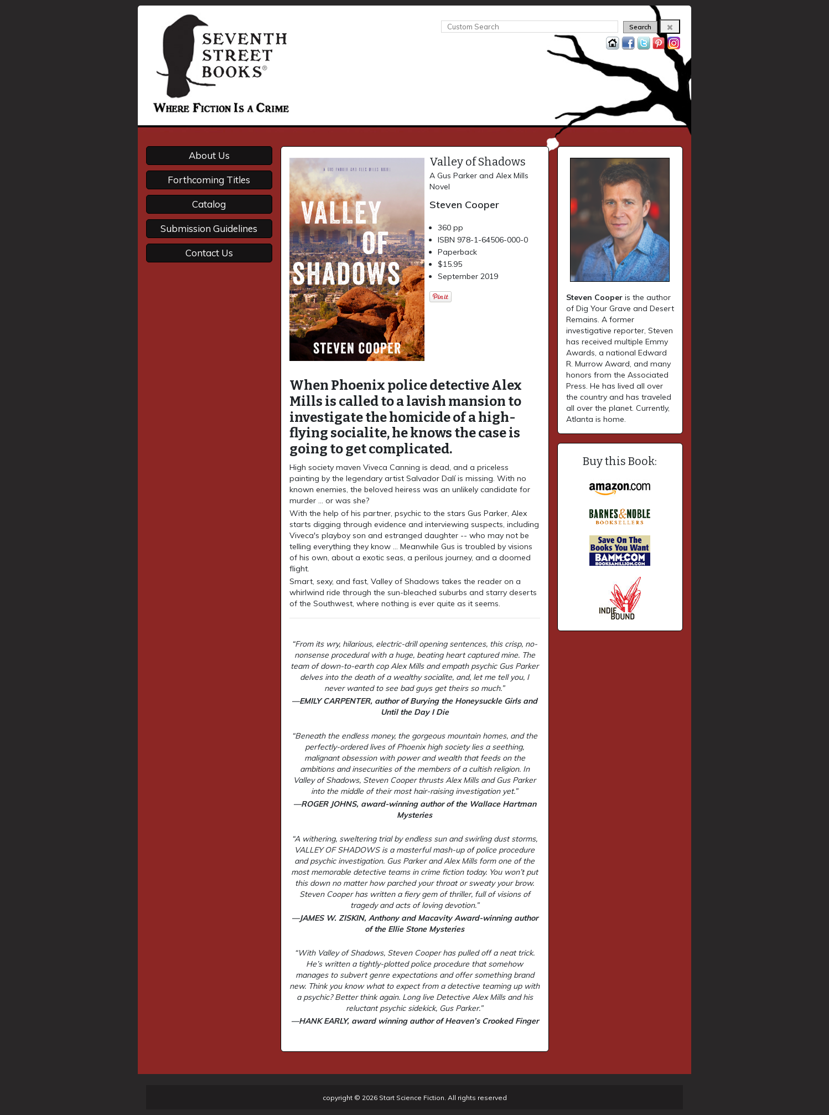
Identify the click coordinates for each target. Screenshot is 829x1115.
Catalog (209, 204)
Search (640, 27)
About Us (209, 155)
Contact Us (209, 253)
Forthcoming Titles (209, 179)
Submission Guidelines (208, 228)
